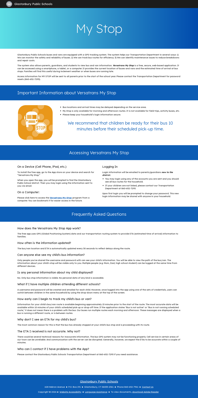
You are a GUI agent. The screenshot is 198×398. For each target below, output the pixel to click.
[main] (99, 28)
